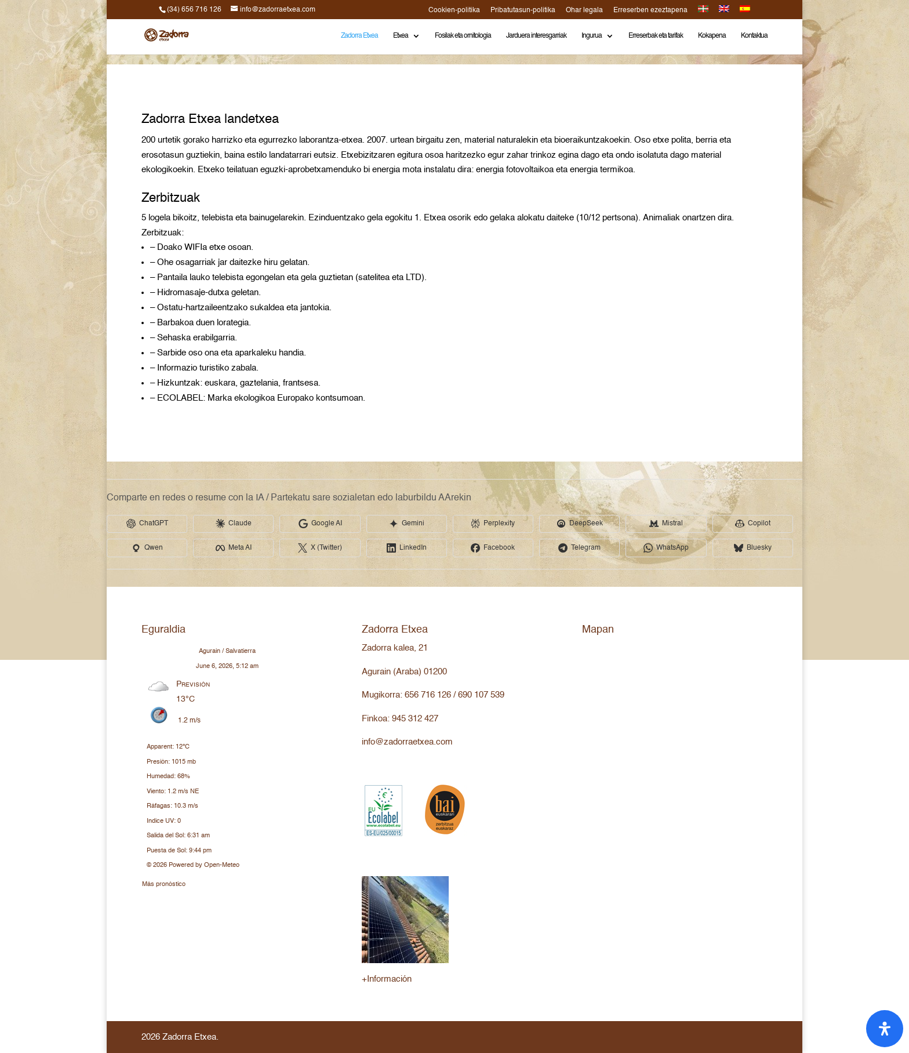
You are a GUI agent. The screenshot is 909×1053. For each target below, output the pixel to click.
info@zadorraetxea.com (407, 742)
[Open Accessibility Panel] (884, 1028)
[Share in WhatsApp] (669, 548)
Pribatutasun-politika (522, 10)
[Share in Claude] (234, 524)
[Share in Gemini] (408, 524)
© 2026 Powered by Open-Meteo (193, 865)
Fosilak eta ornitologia (463, 35)
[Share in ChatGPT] (147, 524)
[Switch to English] (724, 12)
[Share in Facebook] (495, 548)
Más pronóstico (164, 882)
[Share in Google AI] (321, 524)
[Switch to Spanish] (745, 12)
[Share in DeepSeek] (582, 524)
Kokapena (712, 35)
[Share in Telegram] (582, 548)
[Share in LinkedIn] (408, 548)
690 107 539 (481, 695)
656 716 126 (428, 695)
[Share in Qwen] (147, 548)
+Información (387, 979)
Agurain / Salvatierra (227, 651)
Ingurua (591, 35)
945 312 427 (415, 718)
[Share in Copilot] (756, 524)
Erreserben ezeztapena (650, 10)
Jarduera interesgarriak (536, 35)
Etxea (400, 35)
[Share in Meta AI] (234, 548)
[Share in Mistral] (669, 524)
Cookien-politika (454, 10)
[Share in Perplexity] (495, 524)
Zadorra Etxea (359, 35)
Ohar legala (584, 10)
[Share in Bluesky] (756, 548)
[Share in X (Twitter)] (321, 548)
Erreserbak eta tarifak (655, 35)
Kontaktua (754, 35)
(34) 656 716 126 (194, 9)
